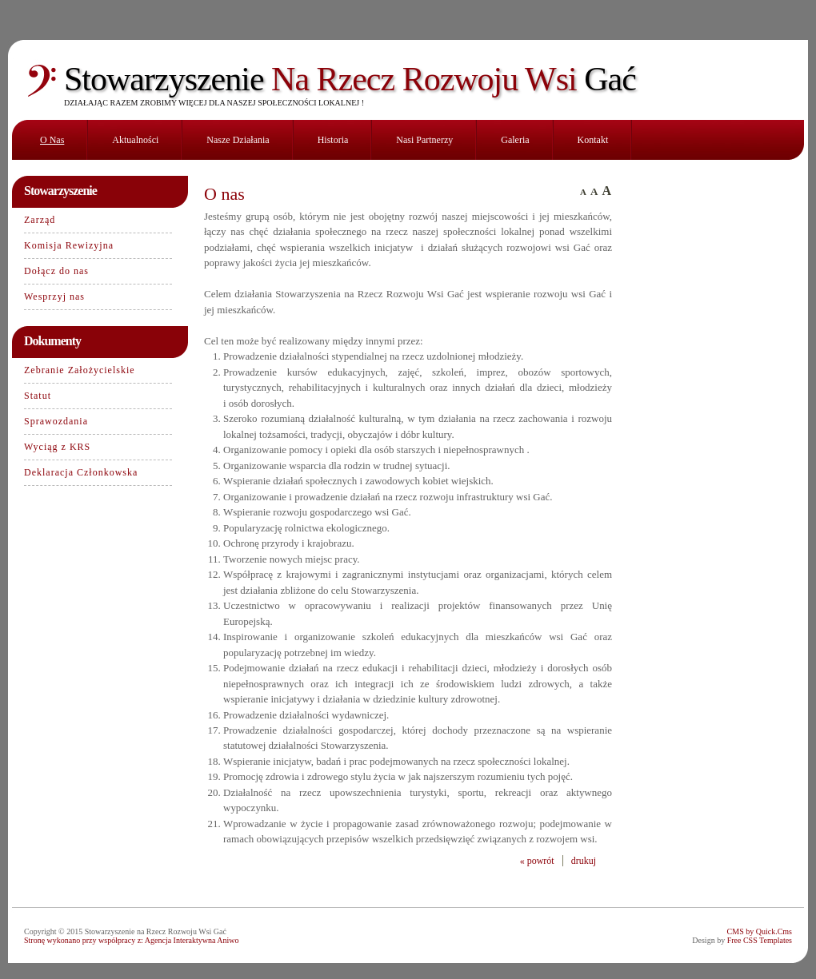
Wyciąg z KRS (57, 446)
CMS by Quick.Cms (759, 931)
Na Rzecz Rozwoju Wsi (350, 79)
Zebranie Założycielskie (79, 370)
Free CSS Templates (759, 940)
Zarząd (39, 219)
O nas (52, 139)
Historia (333, 139)
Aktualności (135, 139)
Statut (37, 395)
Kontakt (593, 139)
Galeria (515, 139)
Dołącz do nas (56, 271)
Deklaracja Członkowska (81, 472)
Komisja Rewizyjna (69, 245)
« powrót (537, 860)
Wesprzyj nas (54, 296)
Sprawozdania (56, 421)
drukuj (583, 860)
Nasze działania (237, 139)
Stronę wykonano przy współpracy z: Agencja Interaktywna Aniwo (131, 940)
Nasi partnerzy (424, 139)
